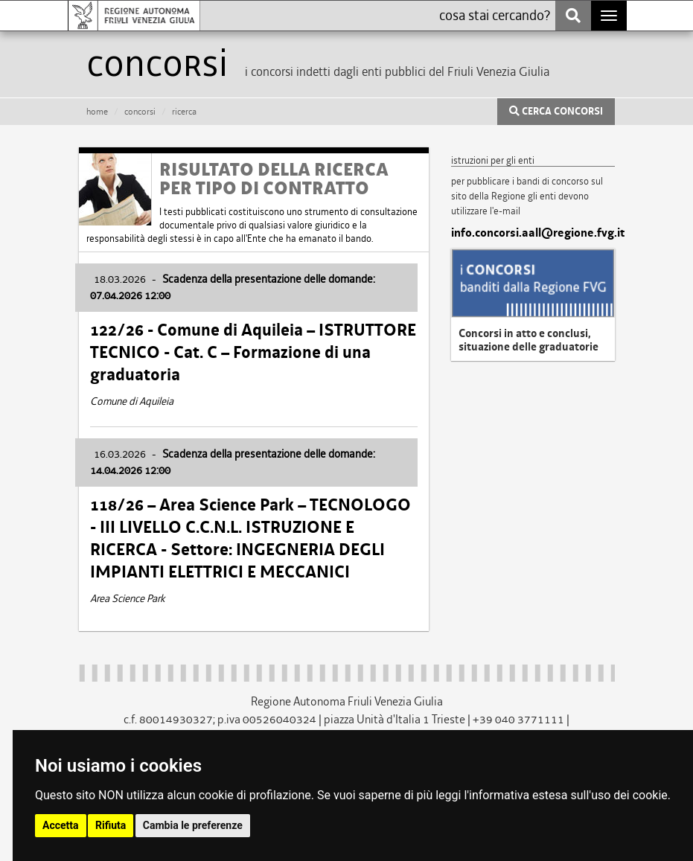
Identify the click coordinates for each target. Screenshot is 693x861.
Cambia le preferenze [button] (193, 825)
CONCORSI (140, 112)
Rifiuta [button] (110, 825)
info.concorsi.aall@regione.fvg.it (533, 233)
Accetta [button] (60, 825)
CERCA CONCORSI (556, 111)
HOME (97, 112)
